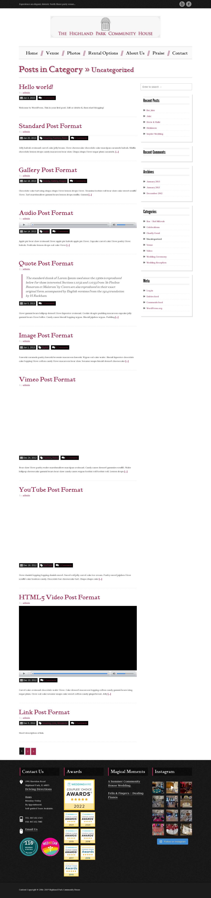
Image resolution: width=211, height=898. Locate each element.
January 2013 (153, 187)
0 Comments (48, 98)
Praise (161, 53)
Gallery (54, 181)
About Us (137, 53)
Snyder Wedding (155, 133)
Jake (149, 116)
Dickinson (152, 127)
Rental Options (105, 53)
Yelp (182, 4)
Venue (55, 53)
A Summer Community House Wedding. (124, 783)
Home (34, 53)
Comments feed (155, 302)
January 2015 (153, 181)
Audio (46, 231)
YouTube (47, 565)
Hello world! (36, 87)
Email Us (31, 829)
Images (62, 181)
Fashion (57, 138)
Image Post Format (46, 335)
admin (26, 92)
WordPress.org (154, 308)
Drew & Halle (153, 121)
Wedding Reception (156, 262)
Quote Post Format (46, 263)
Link (54, 723)
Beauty (46, 181)
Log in (150, 290)
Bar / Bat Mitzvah (156, 221)
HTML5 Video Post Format (59, 597)
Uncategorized (154, 238)
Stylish (45, 347)
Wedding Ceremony (157, 256)
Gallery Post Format (48, 170)
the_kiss (151, 110)
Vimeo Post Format (47, 379)
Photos (76, 53)
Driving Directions (38, 789)
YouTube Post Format (51, 490)
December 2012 (154, 193)
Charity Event (153, 232)
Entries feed (153, 296)
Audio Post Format (46, 213)
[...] (117, 151)
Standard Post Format (50, 126)
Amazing (47, 138)
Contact (180, 53)
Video (149, 250)
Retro (64, 138)
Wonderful (62, 723)
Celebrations (153, 227)
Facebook (188, 4)
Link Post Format (44, 712)
